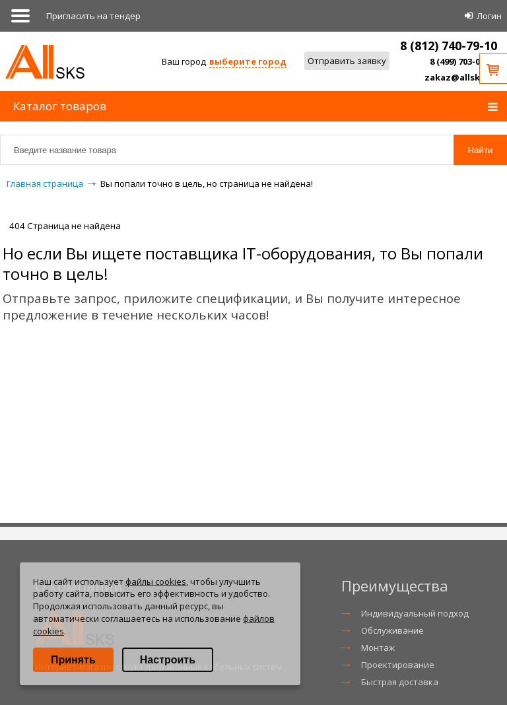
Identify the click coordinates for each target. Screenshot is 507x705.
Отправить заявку (347, 61)
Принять (73, 659)
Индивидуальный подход (415, 613)
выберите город (248, 61)
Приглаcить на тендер (93, 16)
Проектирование (397, 665)
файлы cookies (155, 582)
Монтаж (378, 648)
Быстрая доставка (399, 682)
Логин (489, 16)
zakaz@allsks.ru (460, 77)
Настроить (167, 659)
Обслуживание (392, 630)
